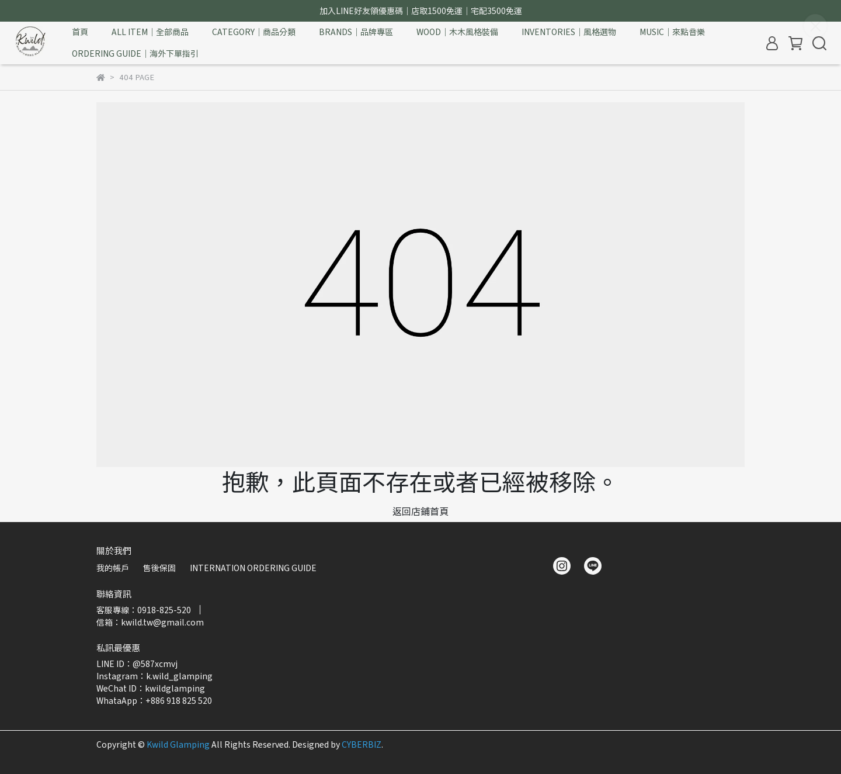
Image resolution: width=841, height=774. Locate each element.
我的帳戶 (112, 567)
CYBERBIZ (361, 744)
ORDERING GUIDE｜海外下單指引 (135, 53)
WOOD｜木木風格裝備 (457, 31)
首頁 (80, 31)
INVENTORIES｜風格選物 (569, 31)
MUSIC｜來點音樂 (672, 31)
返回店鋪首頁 (420, 511)
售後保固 (159, 567)
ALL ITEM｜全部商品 (150, 31)
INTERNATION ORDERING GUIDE (253, 567)
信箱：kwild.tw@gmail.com (150, 622)
